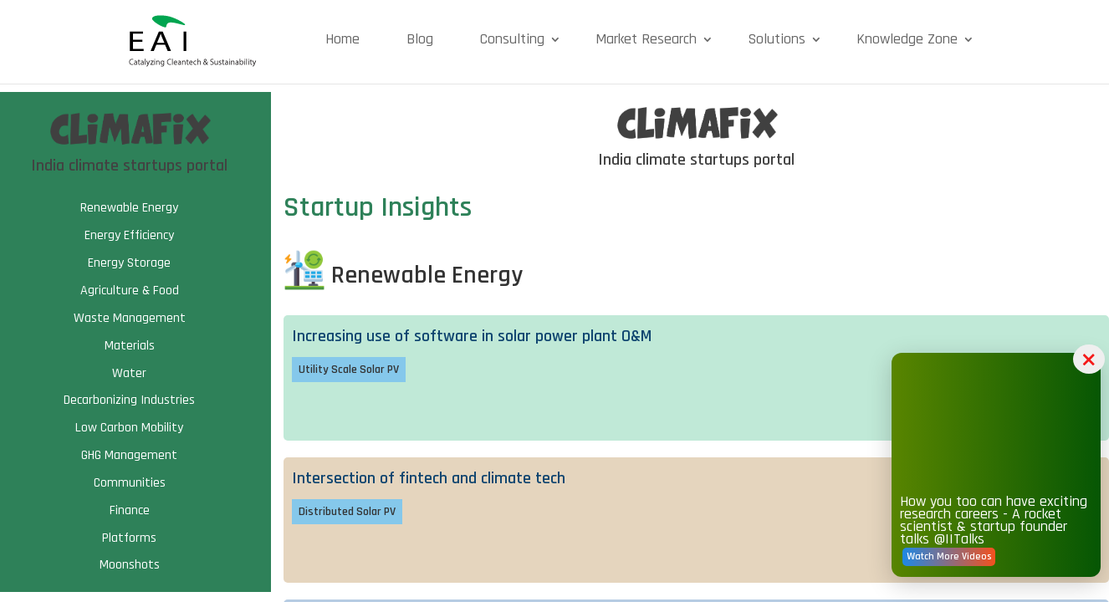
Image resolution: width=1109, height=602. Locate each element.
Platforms (129, 538)
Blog (419, 38)
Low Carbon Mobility (129, 427)
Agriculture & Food (129, 290)
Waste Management (130, 318)
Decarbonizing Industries (129, 400)
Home (342, 38)
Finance (130, 510)
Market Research (646, 38)
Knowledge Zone (907, 38)
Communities (130, 483)
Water (129, 373)
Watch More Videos (949, 556)
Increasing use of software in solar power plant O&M (472, 336)
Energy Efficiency (129, 235)
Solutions (776, 38)
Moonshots (130, 565)
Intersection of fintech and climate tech (428, 478)
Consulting (512, 38)
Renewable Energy (129, 208)
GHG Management (129, 455)
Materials (130, 346)
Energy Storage (129, 263)
